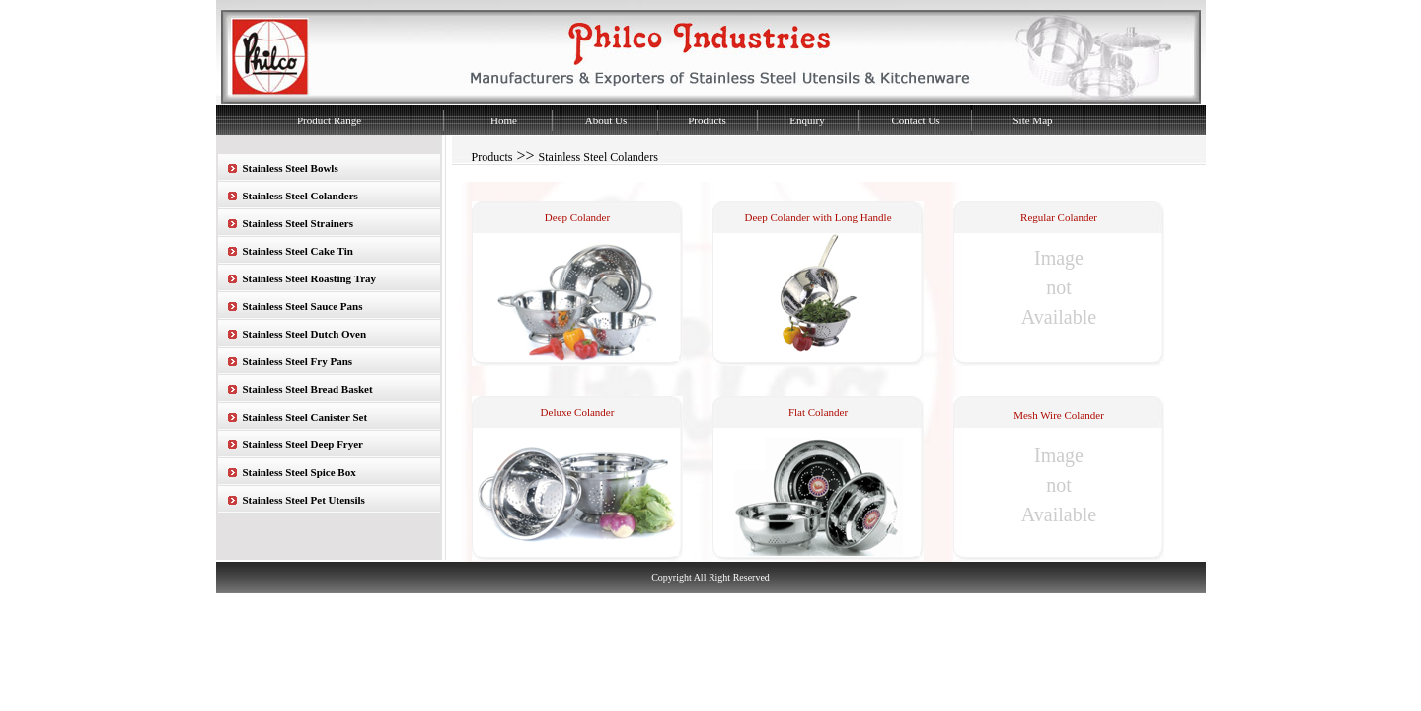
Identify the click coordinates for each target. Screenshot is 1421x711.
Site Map (1032, 120)
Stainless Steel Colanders (300, 195)
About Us (606, 120)
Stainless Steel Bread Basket (308, 389)
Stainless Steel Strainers (298, 223)
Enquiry (806, 120)
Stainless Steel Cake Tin (298, 251)
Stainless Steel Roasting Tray (310, 278)
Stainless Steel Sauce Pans (303, 306)
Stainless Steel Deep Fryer (303, 444)
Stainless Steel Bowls (290, 168)
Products (707, 120)
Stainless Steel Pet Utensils (304, 500)
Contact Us (915, 120)
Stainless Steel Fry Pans (298, 361)
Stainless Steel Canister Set (305, 417)
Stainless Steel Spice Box (299, 472)
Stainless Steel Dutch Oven (305, 334)
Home (503, 120)
